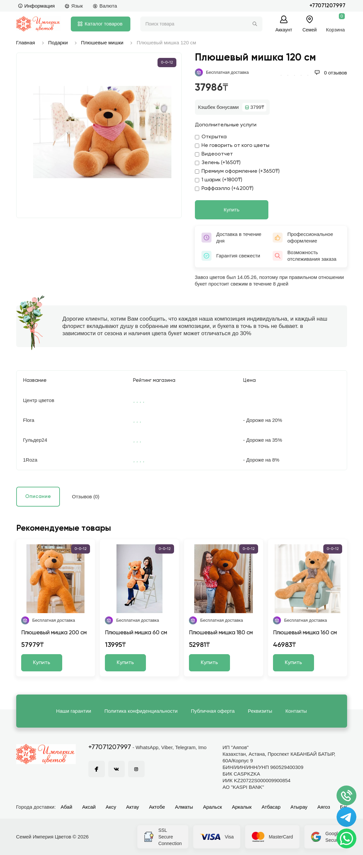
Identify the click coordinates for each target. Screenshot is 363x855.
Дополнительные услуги (225, 125)
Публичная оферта (213, 711)
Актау (132, 807)
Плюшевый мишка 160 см (305, 633)
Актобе (157, 807)
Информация (36, 6)
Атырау (299, 807)
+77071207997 (327, 6)
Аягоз (323, 807)
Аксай (89, 807)
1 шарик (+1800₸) (218, 180)
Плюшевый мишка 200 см (54, 633)
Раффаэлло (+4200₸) (224, 188)
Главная (25, 42)
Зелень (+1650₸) (218, 162)
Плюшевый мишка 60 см (136, 633)
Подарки (58, 42)
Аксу (111, 807)
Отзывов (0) (86, 496)
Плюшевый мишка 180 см (221, 633)
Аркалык (242, 807)
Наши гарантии (73, 711)
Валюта (105, 6)
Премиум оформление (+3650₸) (237, 171)
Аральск (212, 807)
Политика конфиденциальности (140, 711)
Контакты (296, 711)
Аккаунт (283, 29)
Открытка (211, 137)
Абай (66, 807)
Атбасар (270, 807)
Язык (74, 6)
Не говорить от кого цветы (232, 145)
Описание (38, 496)
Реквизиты (260, 711)
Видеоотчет (214, 154)
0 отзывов (330, 72)
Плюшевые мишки (102, 42)
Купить (231, 209)
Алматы (184, 807)
